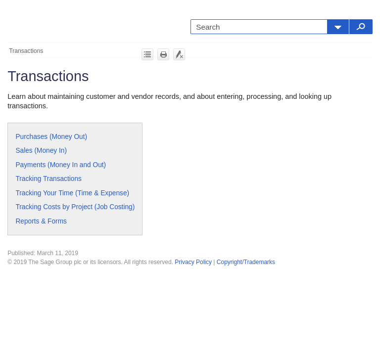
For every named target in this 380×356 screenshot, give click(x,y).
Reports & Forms (41, 221)
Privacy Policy (193, 262)
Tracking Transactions (48, 178)
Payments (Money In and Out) (60, 165)
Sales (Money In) (41, 150)
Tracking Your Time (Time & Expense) (72, 193)
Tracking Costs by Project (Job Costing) (75, 207)
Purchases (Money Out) (51, 136)
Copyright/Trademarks (246, 262)
